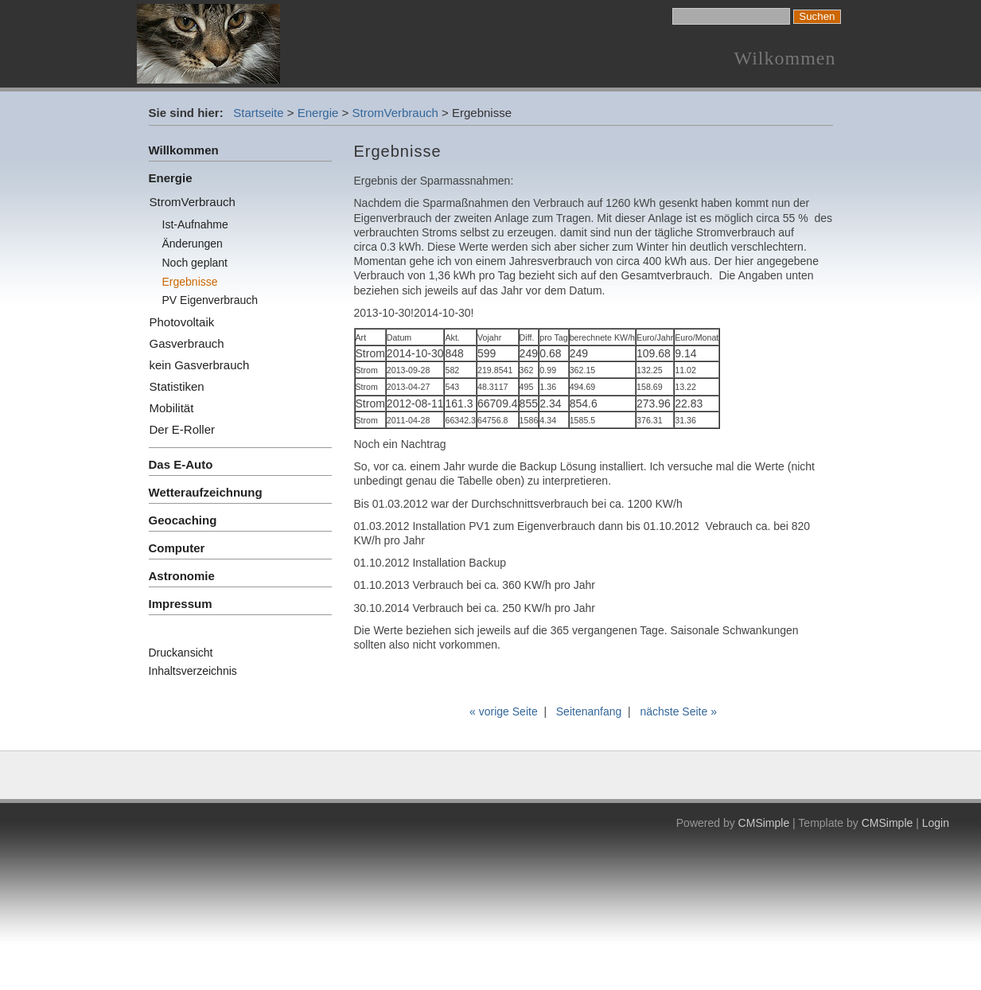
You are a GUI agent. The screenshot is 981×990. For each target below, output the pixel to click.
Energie (318, 112)
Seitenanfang (589, 711)
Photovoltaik (182, 322)
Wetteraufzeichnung (206, 492)
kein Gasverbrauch (200, 365)
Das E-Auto (181, 464)
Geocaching (183, 520)
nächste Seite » (678, 711)
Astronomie (182, 576)
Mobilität (172, 408)
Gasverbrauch (187, 343)
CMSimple (764, 823)
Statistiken (177, 386)
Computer (177, 548)
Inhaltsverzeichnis (193, 671)
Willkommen (184, 150)
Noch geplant (195, 262)
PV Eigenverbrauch (210, 300)
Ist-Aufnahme (195, 224)
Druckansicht (181, 652)
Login (935, 823)
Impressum (180, 603)
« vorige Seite (503, 711)
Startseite (258, 112)
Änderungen (192, 243)
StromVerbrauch (395, 112)
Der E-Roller (183, 429)
